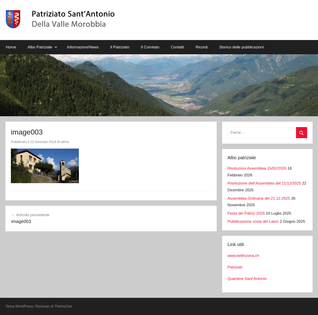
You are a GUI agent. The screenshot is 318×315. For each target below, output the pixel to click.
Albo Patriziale (42, 47)
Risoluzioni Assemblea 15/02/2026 (257, 168)
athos (65, 142)
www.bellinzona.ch (243, 255)
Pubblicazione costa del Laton (253, 221)
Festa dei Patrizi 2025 (246, 213)
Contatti (177, 47)
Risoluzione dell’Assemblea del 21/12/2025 (264, 183)
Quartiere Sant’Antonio (247, 279)
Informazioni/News (83, 47)
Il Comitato (150, 47)
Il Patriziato (119, 47)
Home (11, 47)
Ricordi (202, 47)
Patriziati (235, 267)
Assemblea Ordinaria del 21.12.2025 (259, 198)
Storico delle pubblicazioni (241, 47)
